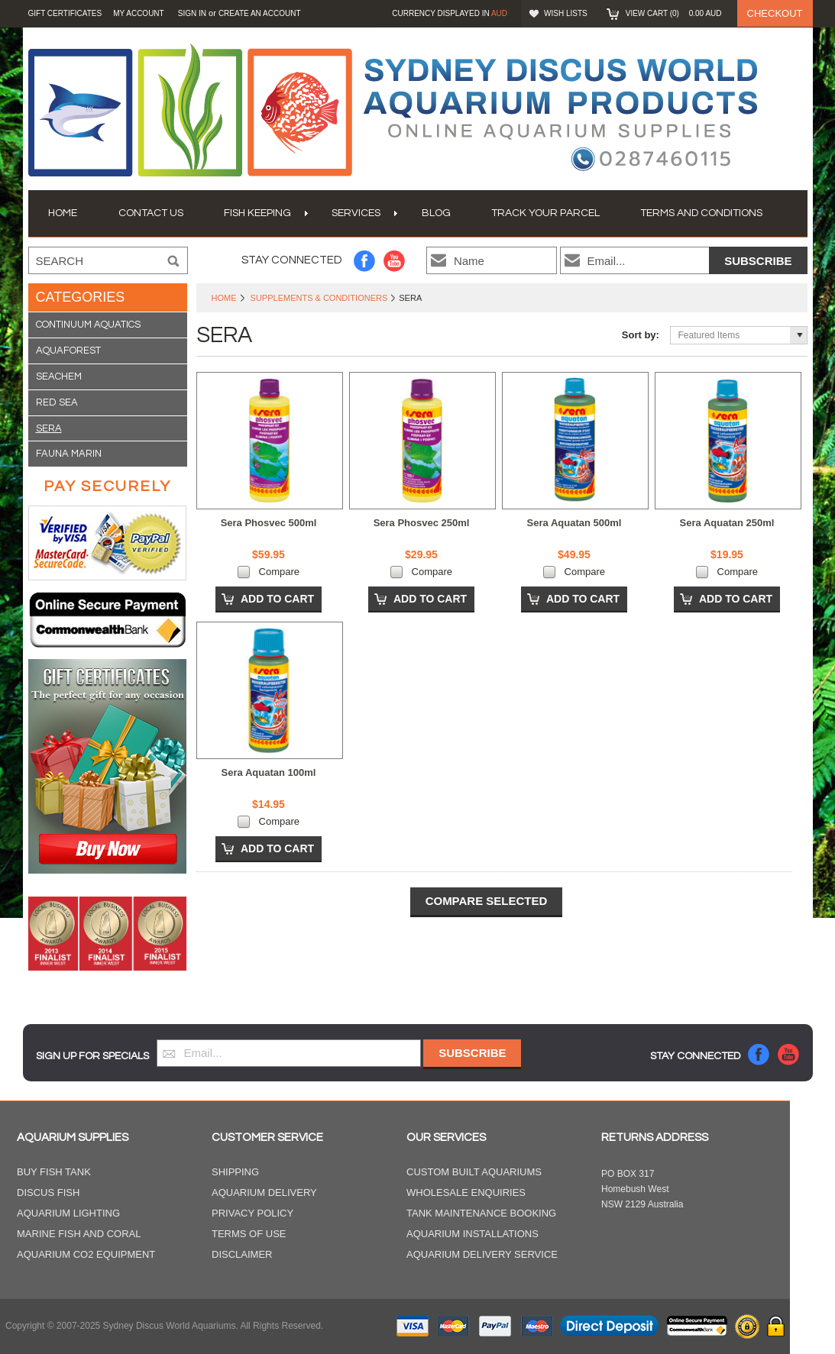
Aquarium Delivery (264, 1192)
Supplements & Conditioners (319, 297)
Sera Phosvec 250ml (422, 522)
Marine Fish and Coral (79, 1233)
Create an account (259, 13)
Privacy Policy (252, 1213)
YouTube (395, 261)
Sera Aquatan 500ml (574, 522)
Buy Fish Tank (54, 1172)
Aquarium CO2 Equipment (86, 1254)
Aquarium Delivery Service (482, 1254)
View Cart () (674, 13)
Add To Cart (277, 599)
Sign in (192, 13)
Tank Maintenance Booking (481, 1213)
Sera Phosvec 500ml (269, 522)
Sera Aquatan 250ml (727, 522)
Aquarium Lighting (68, 1213)
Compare (279, 571)
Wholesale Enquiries (466, 1192)
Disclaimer (242, 1254)
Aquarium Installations (472, 1233)
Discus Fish (48, 1192)
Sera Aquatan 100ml (269, 772)
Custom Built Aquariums (474, 1172)
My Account (138, 13)
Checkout (775, 13)
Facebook (365, 261)
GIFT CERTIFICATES (65, 13)
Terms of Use (249, 1233)
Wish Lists (565, 13)
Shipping (235, 1172)
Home (224, 297)
